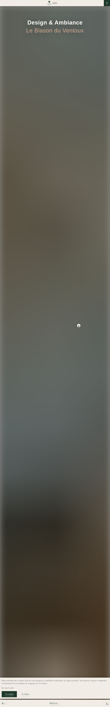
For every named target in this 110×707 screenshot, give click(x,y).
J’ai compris (9, 694)
